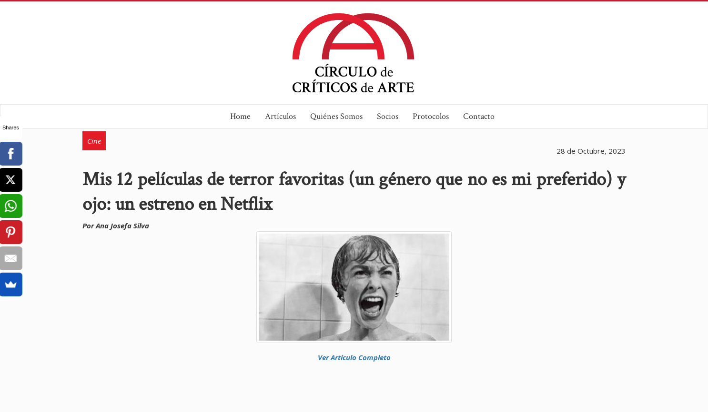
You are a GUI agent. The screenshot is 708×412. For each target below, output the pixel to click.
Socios (387, 116)
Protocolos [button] (431, 116)
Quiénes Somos (336, 116)
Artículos (280, 116)
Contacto (479, 116)
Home (240, 116)
